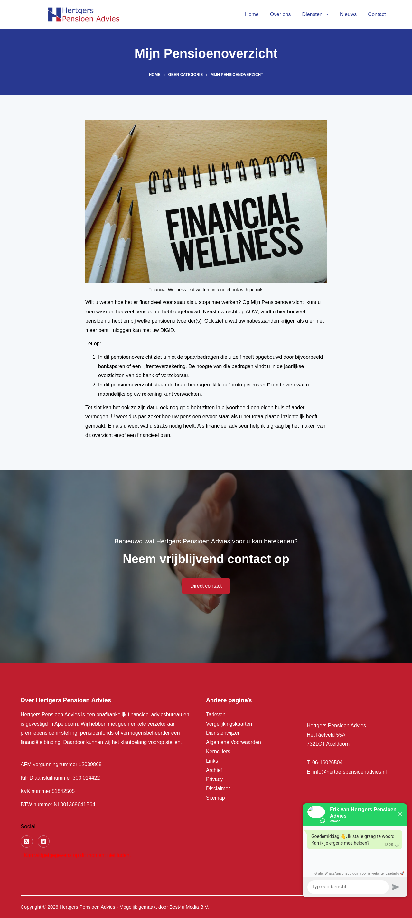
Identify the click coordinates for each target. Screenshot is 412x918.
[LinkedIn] (44, 841)
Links (212, 761)
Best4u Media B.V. (189, 907)
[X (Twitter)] (27, 841)
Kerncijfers (218, 751)
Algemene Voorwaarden (233, 742)
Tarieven (215, 714)
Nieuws (348, 14)
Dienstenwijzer (222, 733)
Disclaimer (218, 788)
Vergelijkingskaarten (229, 724)
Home (252, 14)
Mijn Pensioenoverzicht (277, 302)
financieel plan (153, 435)
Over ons (280, 14)
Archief (214, 770)
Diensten (316, 14)
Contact (377, 14)
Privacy (214, 779)
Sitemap (215, 798)
